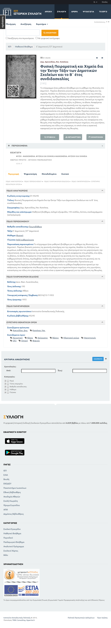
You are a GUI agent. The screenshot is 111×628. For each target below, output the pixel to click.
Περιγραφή (13, 174)
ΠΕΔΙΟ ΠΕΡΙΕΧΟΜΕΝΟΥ (33, 181)
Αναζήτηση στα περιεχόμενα (20, 38)
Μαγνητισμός (90, 338)
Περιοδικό (8, 538)
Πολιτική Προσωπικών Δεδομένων (81, 618)
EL (95, 2)
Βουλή (6, 479)
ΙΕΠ (9, 46)
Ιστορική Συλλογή (27, 11)
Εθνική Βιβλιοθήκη (12, 492)
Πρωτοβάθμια (35, 227)
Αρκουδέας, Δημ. (20, 330)
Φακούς (36, 341)
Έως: (60, 370)
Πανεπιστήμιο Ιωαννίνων (14, 488)
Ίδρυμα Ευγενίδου (11, 505)
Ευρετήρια (42, 24)
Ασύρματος (43, 338)
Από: (8, 370)
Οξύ (14, 341)
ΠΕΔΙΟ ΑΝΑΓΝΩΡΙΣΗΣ (14, 181)
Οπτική (24, 341)
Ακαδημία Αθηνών (11, 496)
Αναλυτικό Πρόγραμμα (13, 546)
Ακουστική (18, 338)
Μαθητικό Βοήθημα (24, 46)
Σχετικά (65, 174)
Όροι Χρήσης (102, 618)
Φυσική (19, 235)
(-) (108, 22)
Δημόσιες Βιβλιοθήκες (13, 514)
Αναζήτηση (26, 24)
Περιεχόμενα (19, 145)
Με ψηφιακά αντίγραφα (48, 38)
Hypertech (30, 620)
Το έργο (103, 12)
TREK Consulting (18, 620)
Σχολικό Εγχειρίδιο (12, 529)
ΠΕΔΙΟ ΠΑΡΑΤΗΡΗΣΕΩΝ (80, 181)
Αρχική (48, 12)
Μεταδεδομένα (49, 174)
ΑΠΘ (5, 509)
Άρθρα (74, 12)
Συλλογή (61, 12)
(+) (106, 22)
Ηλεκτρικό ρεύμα (71, 338)
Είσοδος (105, 2)
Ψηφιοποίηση (30, 174)
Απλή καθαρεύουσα (25, 240)
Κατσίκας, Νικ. (39, 330)
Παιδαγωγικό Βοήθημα (13, 542)
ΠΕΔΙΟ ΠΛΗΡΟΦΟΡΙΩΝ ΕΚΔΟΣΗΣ (56, 181)
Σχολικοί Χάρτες (10, 551)
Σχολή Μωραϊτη (10, 501)
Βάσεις (55, 338)
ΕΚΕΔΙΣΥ (7, 483)
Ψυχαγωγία (88, 12)
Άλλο (5, 555)
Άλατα (30, 338)
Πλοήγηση (11, 24)
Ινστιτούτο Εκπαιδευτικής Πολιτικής (16, 618)
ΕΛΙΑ (5, 475)
